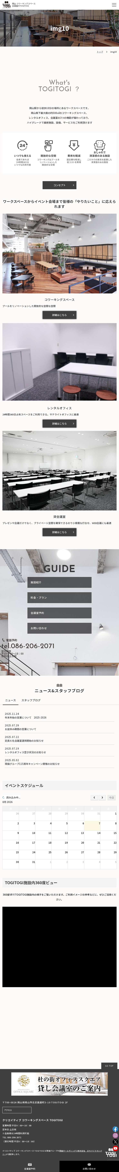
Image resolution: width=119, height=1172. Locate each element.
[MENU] (114, 5)
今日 (111, 797)
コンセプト (60, 185)
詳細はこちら (59, 315)
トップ (100, 51)
